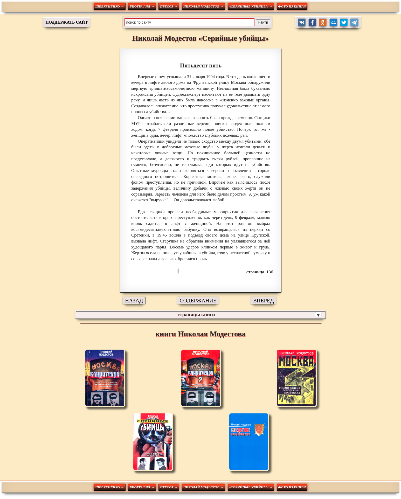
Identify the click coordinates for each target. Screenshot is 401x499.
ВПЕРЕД (263, 300)
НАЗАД (134, 300)
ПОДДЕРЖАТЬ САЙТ (66, 22)
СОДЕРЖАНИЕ (198, 300)
